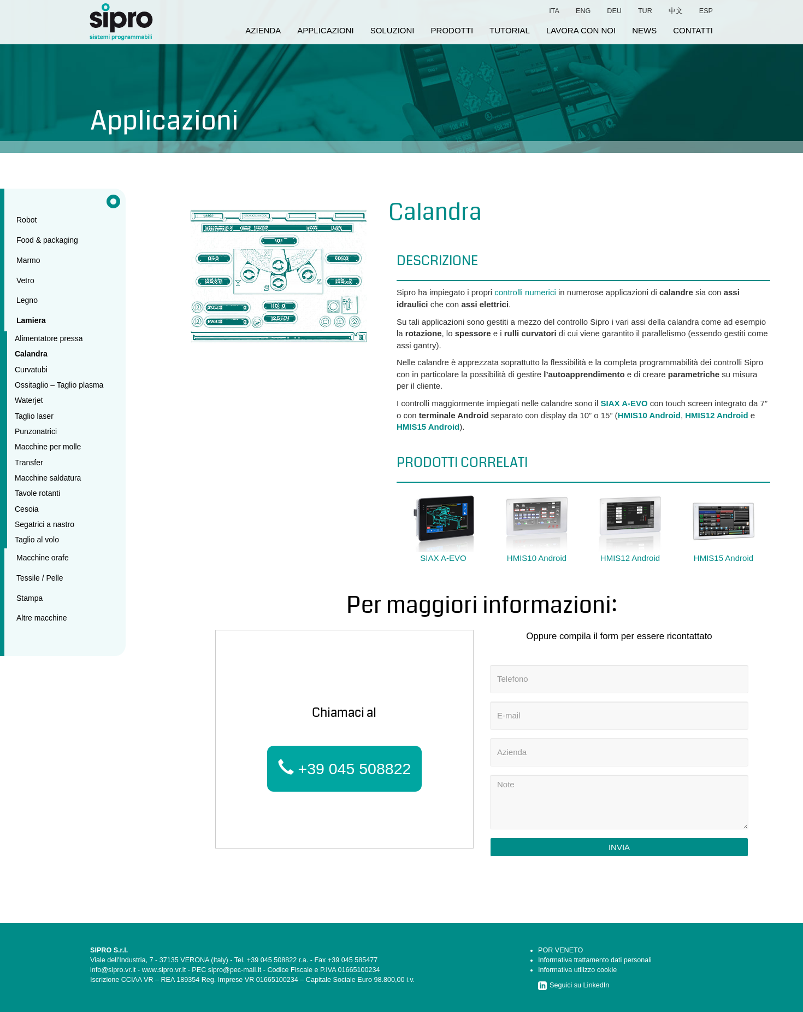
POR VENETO (560, 950)
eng (583, 11)
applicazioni (325, 30)
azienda (263, 30)
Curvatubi (31, 369)
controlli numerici (525, 292)
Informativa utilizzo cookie (577, 970)
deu (614, 11)
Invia (619, 847)
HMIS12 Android (716, 415)
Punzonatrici (36, 431)
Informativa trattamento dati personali (595, 960)
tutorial (509, 30)
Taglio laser (34, 416)
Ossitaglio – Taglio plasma (59, 385)
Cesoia (27, 509)
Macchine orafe (42, 557)
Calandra (31, 353)
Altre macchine (41, 617)
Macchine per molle (48, 446)
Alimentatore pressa (49, 338)
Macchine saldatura (48, 477)
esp (706, 11)
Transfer (29, 462)
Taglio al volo (37, 539)
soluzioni (392, 30)
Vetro (25, 280)
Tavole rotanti (37, 493)
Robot (26, 219)
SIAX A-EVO (624, 403)
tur (645, 11)
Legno (27, 300)
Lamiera (31, 320)
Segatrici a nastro (44, 524)
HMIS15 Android (428, 426)
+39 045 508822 (344, 768)
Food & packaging (47, 240)
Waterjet (29, 400)
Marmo (28, 260)
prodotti (452, 30)
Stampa (29, 598)
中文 (676, 11)
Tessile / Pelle (39, 578)
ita (554, 11)
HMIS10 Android (649, 415)
